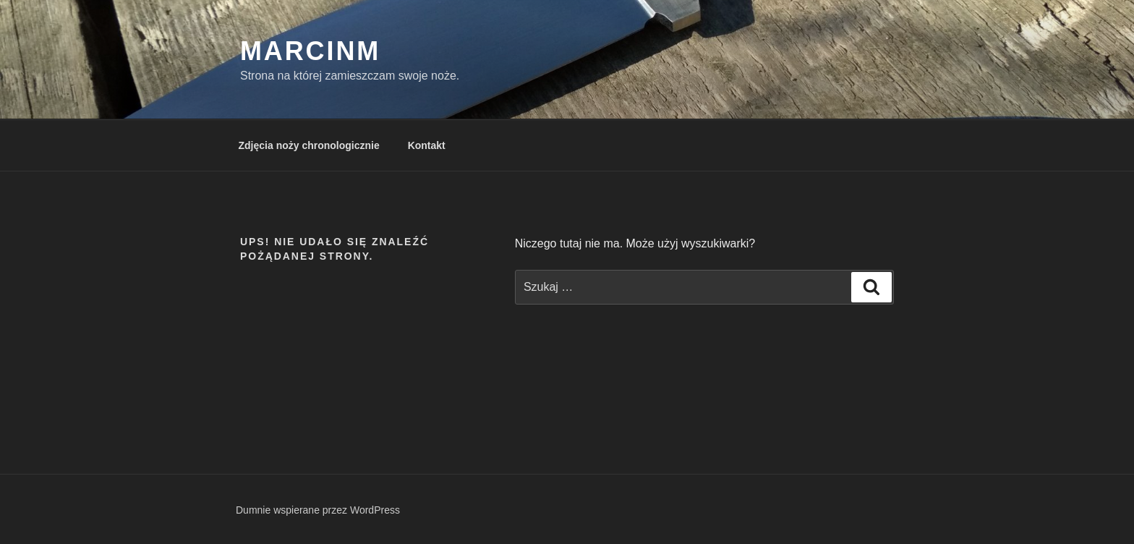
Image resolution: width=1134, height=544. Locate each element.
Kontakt (427, 145)
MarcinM (310, 51)
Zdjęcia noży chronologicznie (309, 145)
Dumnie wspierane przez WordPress (318, 510)
